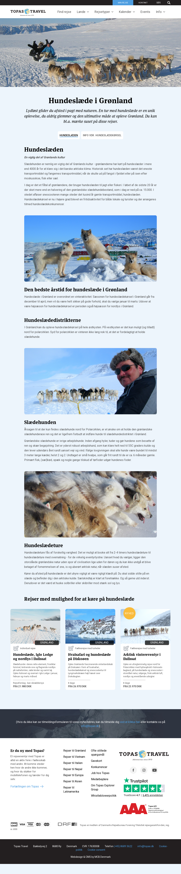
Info (159, 12)
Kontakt (143, 3)
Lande (81, 12)
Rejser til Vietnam (74, 757)
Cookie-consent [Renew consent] (96, 850)
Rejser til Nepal (72, 769)
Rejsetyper (102, 12)
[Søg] (162, 2)
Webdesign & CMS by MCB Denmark (91, 857)
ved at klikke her (130, 722)
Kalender (125, 12)
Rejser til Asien (72, 781)
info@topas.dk (90, 726)
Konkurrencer (99, 767)
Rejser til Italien (73, 763)
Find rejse (64, 12)
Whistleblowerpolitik (103, 796)
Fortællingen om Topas (24, 786)
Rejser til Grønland (74, 750)
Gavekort (96, 761)
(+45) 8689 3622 (123, 846)
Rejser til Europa (73, 775)
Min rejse (123, 3)
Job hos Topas (100, 773)
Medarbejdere (99, 779)
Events (145, 12)
